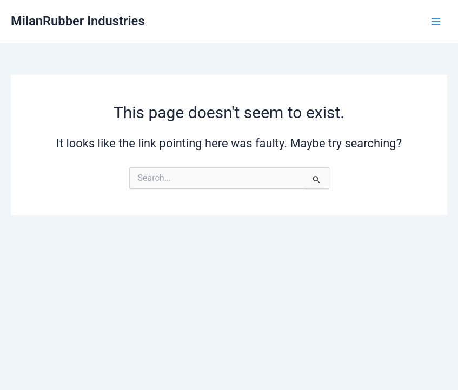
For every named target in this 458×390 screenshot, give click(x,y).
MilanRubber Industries (78, 21)
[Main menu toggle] (435, 21)
